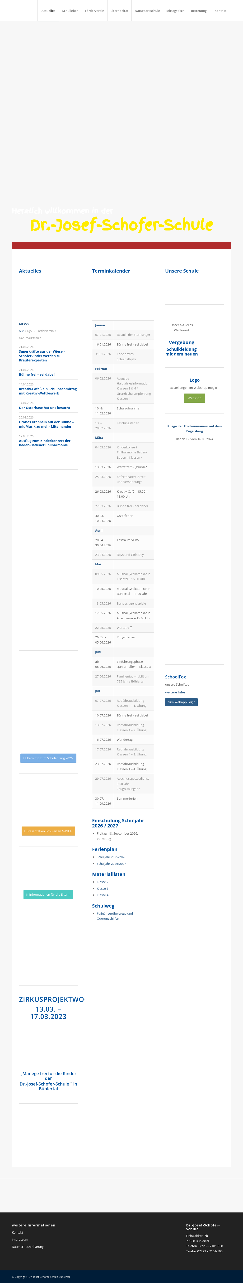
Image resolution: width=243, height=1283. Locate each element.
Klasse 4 (102, 895)
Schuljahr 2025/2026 (111, 857)
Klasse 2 (102, 882)
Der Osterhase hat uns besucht (44, 407)
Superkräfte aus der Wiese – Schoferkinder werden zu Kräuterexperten (42, 355)
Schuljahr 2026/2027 (111, 863)
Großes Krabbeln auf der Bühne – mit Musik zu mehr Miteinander (46, 424)
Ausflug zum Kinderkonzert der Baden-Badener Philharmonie (44, 442)
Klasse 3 (102, 888)
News (24, 324)
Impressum (20, 1239)
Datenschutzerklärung (28, 1247)
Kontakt (17, 1232)
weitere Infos (175, 692)
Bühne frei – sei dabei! (37, 374)
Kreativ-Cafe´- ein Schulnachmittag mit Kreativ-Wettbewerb (48, 391)
